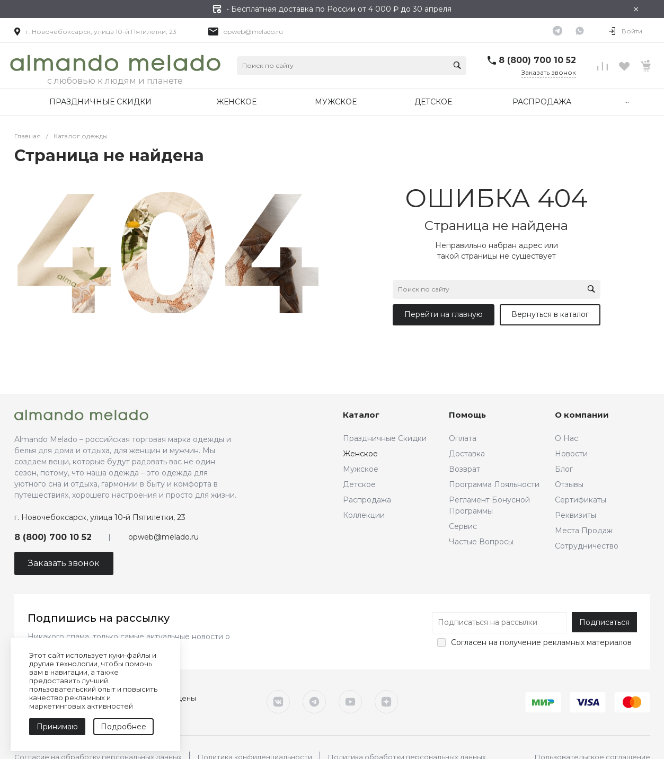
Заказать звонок (548, 72)
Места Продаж (584, 530)
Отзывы (569, 484)
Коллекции (364, 515)
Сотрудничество (586, 546)
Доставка (467, 453)
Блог (564, 469)
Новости (571, 453)
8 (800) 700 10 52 (537, 60)
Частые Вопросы (481, 541)
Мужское (360, 469)
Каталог (361, 415)
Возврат (464, 469)
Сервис (463, 526)
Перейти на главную (443, 314)
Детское (359, 484)
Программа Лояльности (494, 484)
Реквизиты (575, 515)
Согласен (468, 642)
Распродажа (367, 500)
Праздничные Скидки (385, 438)
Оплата (462, 438)
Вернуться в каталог (550, 314)
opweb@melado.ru (253, 32)
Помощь (467, 415)
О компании (582, 415)
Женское (360, 453)
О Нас (566, 438)
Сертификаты (580, 500)
